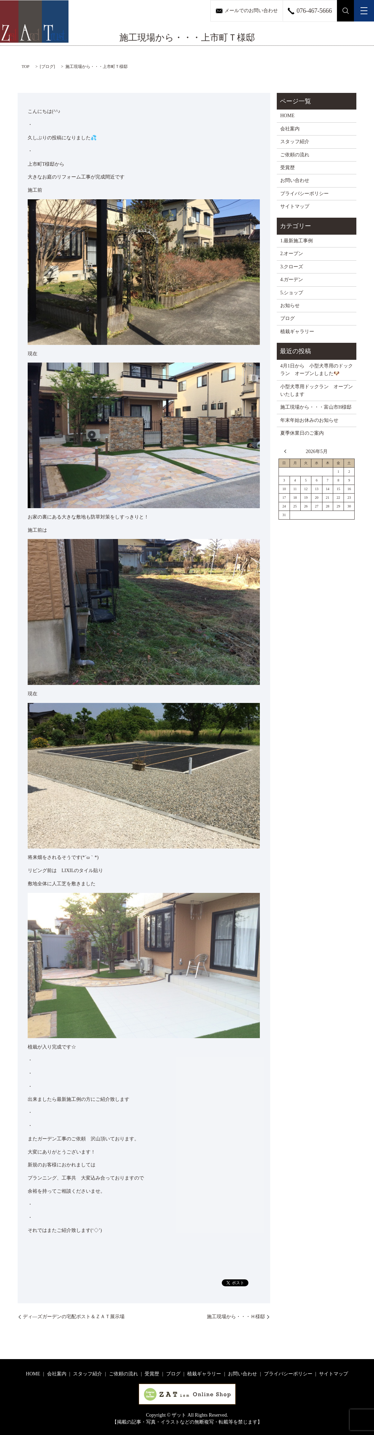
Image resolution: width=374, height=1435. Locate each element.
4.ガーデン (291, 279)
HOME (287, 115)
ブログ (47, 66)
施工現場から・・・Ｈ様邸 (236, 1316)
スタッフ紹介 (294, 141)
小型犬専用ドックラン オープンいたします (316, 390)
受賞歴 (287, 167)
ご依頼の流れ (294, 154)
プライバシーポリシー (304, 193)
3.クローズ (291, 266)
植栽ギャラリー (297, 331)
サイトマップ (294, 206)
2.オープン (291, 253)
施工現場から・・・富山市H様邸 (316, 407)
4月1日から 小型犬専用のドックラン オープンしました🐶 (316, 369)
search (345, 11)
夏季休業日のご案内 (302, 433)
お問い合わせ (294, 180)
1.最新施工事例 (296, 240)
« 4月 (287, 451)
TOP (25, 66)
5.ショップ (291, 292)
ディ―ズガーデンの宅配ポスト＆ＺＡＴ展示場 (74, 1316)
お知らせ (290, 305)
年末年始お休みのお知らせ (309, 420)
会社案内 (290, 128)
